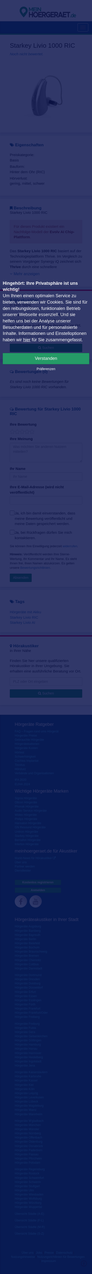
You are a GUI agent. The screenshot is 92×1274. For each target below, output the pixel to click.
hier (26, 339)
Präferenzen (46, 369)
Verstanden (46, 358)
